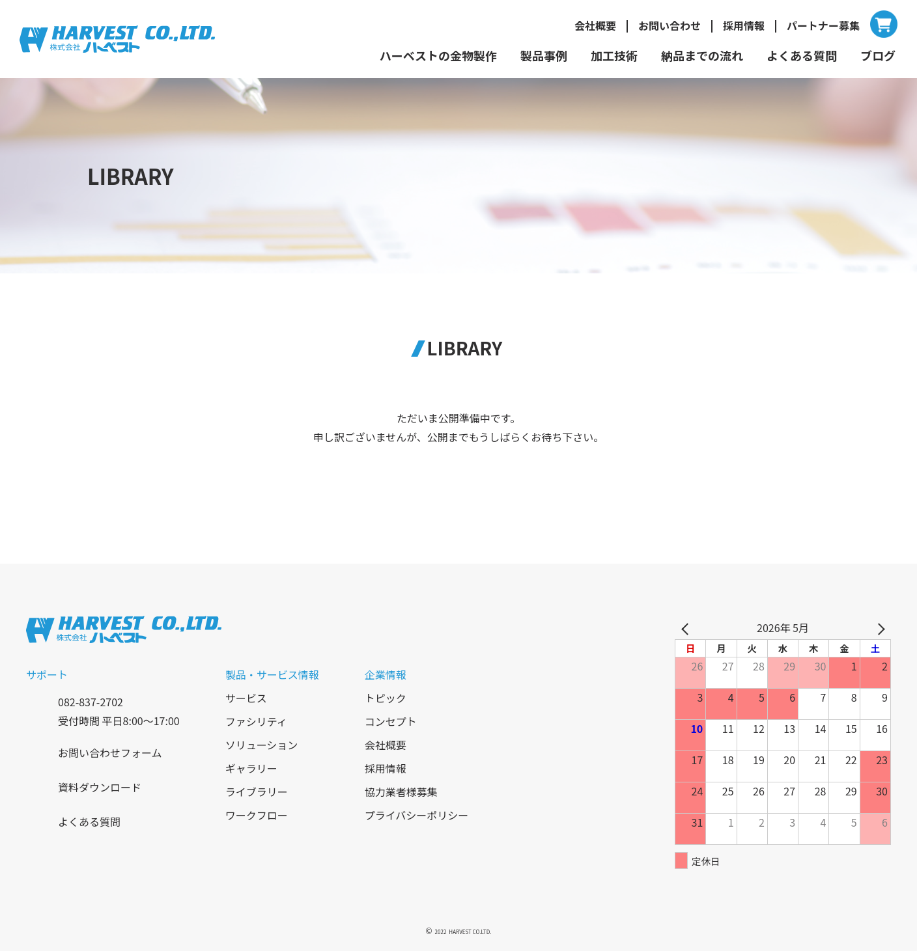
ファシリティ (256, 721)
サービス (246, 698)
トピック (385, 698)
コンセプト (391, 721)
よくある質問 (802, 55)
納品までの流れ (702, 55)
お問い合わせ (669, 25)
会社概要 (595, 25)
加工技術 (614, 55)
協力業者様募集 (401, 791)
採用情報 (744, 25)
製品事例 (543, 55)
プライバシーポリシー (417, 815)
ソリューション (261, 744)
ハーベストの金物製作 (438, 55)
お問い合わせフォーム (110, 752)
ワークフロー (256, 815)
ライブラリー (256, 791)
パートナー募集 (823, 25)
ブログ (878, 55)
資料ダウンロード (99, 787)
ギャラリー (251, 768)
